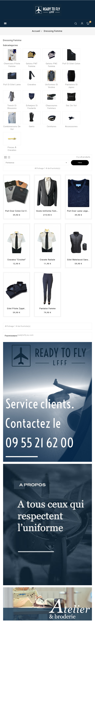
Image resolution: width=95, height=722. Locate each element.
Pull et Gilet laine (12, 84)
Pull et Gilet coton (71, 63)
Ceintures (51, 126)
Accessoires (71, 126)
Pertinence (37, 162)
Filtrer (80, 163)
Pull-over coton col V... (16, 211)
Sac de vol (71, 105)
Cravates (31, 84)
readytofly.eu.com (25, 335)
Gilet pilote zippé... (16, 308)
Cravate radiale (47, 260)
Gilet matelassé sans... (78, 260)
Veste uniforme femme (47, 211)
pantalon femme (47, 308)
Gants (32, 126)
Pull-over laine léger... (78, 211)
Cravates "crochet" (16, 260)
